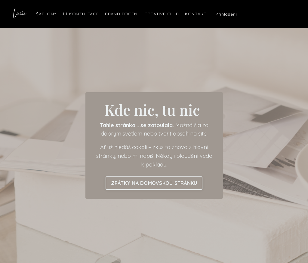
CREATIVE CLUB (161, 14)
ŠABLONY (46, 14)
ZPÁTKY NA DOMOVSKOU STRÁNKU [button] (154, 183)
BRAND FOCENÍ (122, 14)
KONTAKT (196, 14)
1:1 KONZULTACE (81, 14)
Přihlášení (226, 14)
